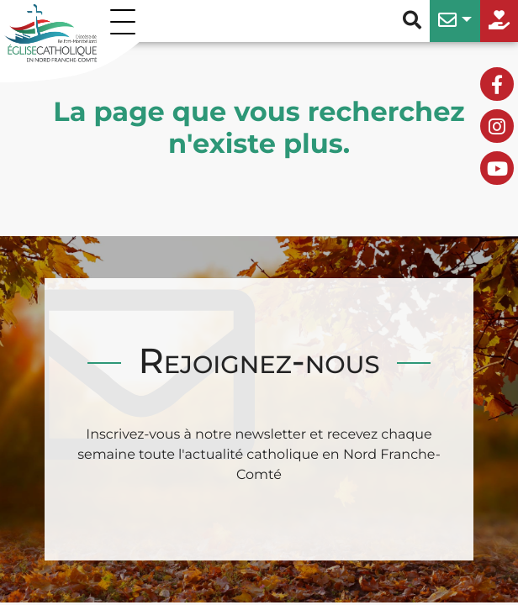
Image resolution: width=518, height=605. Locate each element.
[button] (455, 21)
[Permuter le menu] (126, 21)
